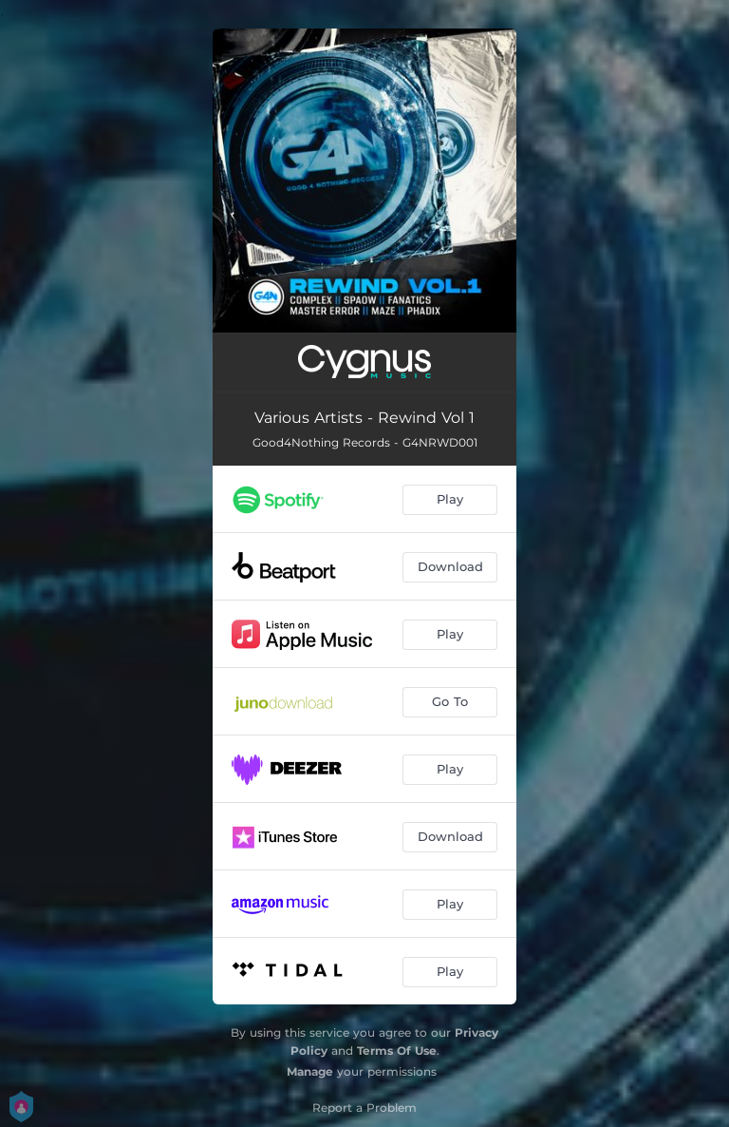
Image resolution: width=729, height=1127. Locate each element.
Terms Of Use (397, 1050)
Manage (310, 1071)
